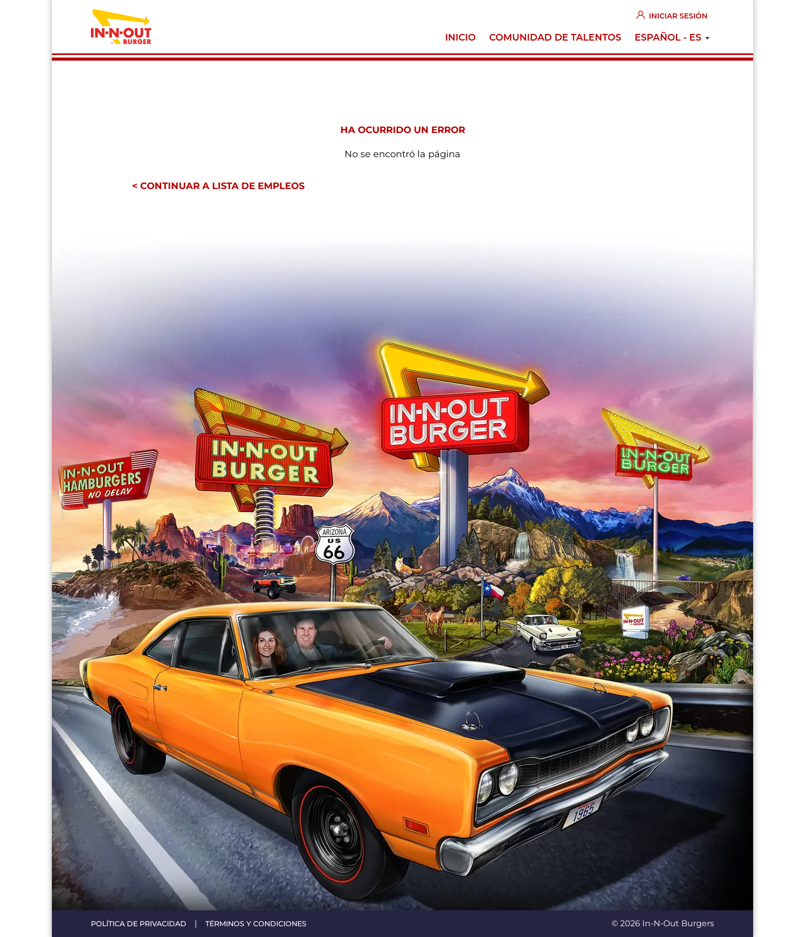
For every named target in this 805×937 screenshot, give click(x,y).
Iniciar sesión (678, 16)
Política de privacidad (138, 923)
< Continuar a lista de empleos (218, 186)
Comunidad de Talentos (555, 37)
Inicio (460, 37)
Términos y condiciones (255, 923)
